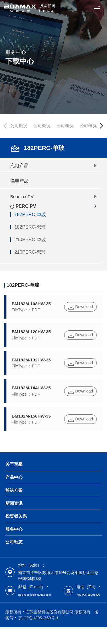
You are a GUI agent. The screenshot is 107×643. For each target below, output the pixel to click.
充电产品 (19, 165)
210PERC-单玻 (30, 239)
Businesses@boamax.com (42, 594)
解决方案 (14, 490)
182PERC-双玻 (30, 227)
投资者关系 (16, 516)
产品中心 (14, 477)
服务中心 (14, 529)
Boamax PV (22, 196)
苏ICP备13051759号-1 (38, 633)
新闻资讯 (14, 503)
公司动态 (14, 542)
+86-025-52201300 (35, 609)
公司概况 (18, 125)
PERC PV (25, 206)
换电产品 (19, 180)
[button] (102, 125)
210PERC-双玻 (30, 252)
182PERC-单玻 (30, 214)
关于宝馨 (14, 464)
